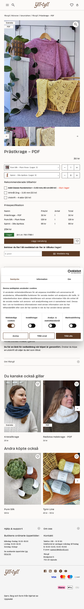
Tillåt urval (42, 336)
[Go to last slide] (6, 136)
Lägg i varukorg (39, 241)
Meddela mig (61, 253)
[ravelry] (60, 571)
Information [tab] (42, 279)
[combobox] (32, 167)
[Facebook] (45, 571)
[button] (16, 136)
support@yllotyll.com (59, 550)
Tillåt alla (68, 336)
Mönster (15, 16)
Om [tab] (69, 279)
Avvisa (16, 336)
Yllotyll (7, 16)
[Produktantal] (71, 167)
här (26, 551)
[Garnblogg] (50, 571)
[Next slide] (77, 136)
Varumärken (25, 16)
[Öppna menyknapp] (7, 5)
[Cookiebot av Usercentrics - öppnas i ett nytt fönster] (69, 272)
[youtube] (65, 571)
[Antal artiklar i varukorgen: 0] (77, 5)
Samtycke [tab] (14, 279)
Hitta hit (7, 554)
